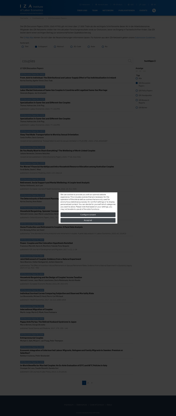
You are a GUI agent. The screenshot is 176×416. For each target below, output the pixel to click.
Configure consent (88, 214)
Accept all (88, 220)
